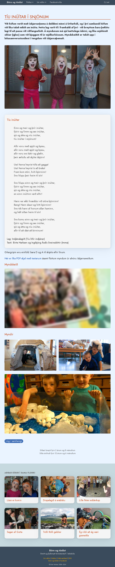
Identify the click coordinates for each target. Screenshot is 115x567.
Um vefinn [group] (41, 2)
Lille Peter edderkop (89, 500)
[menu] (30, 2)
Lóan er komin (14, 500)
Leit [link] (106, 2)
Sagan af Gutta (14, 532)
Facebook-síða (56, 2)
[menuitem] (56, 2)
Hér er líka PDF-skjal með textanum (23, 258)
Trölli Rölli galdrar (52, 532)
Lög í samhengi (14, 441)
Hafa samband (62, 558)
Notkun (53, 558)
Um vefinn (46, 558)
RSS (70, 558)
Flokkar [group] (29, 2)
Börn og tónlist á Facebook (57, 561)
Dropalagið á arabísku (54, 500)
